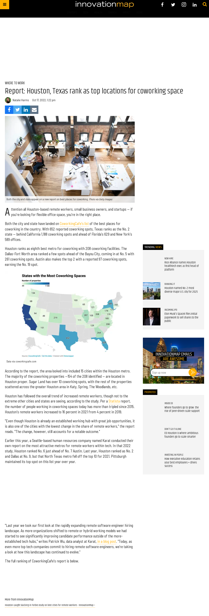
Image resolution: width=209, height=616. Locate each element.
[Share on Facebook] (9, 110)
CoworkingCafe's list (74, 223)
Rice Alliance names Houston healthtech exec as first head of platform (182, 266)
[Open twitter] (173, 4)
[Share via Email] (34, 110)
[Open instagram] (184, 4)
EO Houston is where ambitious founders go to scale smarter (181, 435)
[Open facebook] (162, 4)
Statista (114, 401)
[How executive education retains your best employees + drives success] (151, 461)
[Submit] (205, 4)
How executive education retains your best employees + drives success (182, 462)
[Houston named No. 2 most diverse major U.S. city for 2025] (151, 291)
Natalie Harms (21, 100)
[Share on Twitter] (17, 110)
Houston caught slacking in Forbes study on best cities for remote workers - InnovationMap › (50, 605)
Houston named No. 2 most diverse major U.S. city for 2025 (181, 290)
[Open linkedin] (194, 4)
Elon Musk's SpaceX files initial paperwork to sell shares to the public (181, 317)
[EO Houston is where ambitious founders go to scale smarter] (151, 436)
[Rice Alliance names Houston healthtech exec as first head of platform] (151, 265)
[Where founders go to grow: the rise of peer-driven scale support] (151, 410)
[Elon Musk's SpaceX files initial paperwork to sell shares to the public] (151, 316)
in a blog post (106, 541)
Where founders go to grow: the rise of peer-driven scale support (182, 409)
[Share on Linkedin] (26, 110)
